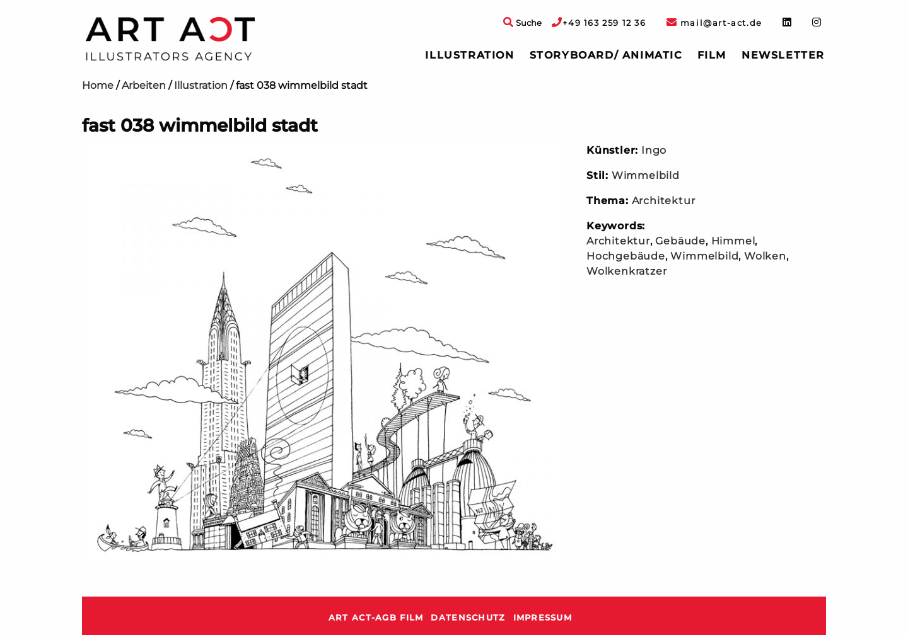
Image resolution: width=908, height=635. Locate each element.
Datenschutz (468, 617)
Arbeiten (144, 85)
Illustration (469, 55)
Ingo (653, 150)
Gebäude (680, 241)
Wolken (765, 256)
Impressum (543, 617)
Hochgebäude (625, 256)
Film (711, 55)
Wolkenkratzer (626, 271)
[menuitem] (469, 55)
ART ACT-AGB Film (376, 617)
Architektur (664, 201)
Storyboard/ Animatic (606, 55)
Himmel (733, 241)
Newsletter (783, 55)
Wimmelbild (646, 175)
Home (98, 85)
